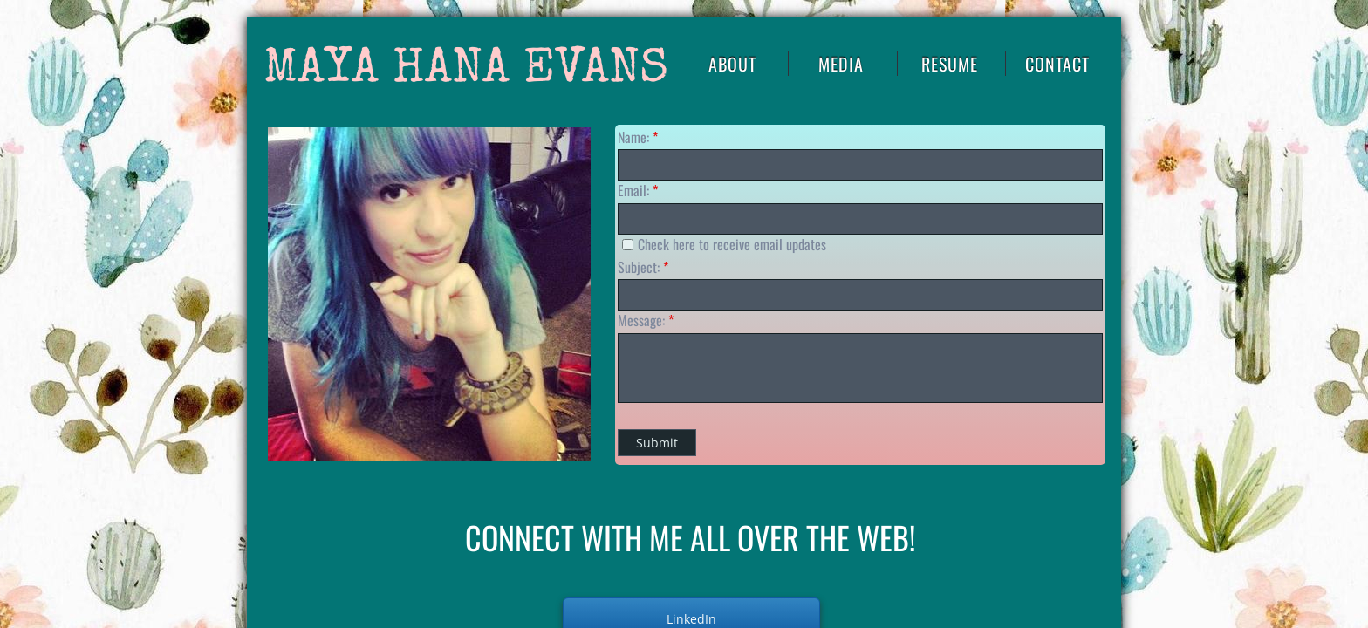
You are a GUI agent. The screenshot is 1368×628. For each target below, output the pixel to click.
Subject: (643, 266)
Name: (638, 137)
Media (841, 63)
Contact (1057, 63)
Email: (638, 190)
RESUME (949, 63)
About (732, 63)
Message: (646, 320)
